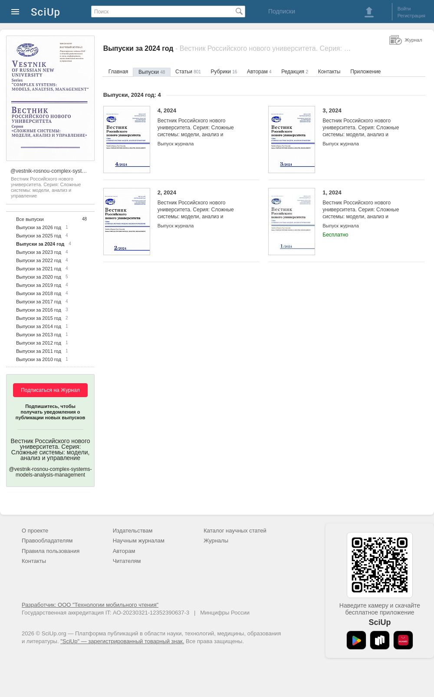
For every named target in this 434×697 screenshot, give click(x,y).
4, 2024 (202, 126)
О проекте (35, 530)
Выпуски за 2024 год (40, 244)
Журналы (216, 540)
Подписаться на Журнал (50, 390)
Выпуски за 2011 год (38, 351)
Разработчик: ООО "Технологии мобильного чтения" (90, 605)
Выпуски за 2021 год (38, 268)
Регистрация (411, 15)
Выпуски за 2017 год (38, 301)
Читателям (127, 561)
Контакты (329, 72)
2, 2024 (202, 208)
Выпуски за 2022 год (38, 260)
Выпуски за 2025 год (38, 235)
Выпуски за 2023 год (38, 252)
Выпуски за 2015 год (38, 318)
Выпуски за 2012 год (38, 342)
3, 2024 (366, 126)
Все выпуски (30, 219)
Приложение (365, 72)
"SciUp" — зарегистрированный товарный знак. (122, 641)
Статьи (188, 72)
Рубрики (224, 72)
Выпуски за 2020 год (38, 276)
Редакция (294, 72)
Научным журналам (138, 540)
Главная (118, 72)
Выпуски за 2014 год (38, 326)
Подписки (281, 11)
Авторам (259, 72)
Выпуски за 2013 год (38, 334)
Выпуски (151, 72)
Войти (404, 8)
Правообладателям (47, 540)
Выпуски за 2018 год (38, 293)
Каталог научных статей (235, 530)
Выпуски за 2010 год (38, 359)
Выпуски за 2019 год (38, 285)
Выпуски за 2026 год (38, 227)
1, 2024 (366, 208)
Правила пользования (50, 551)
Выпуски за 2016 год (38, 309)
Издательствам (133, 530)
